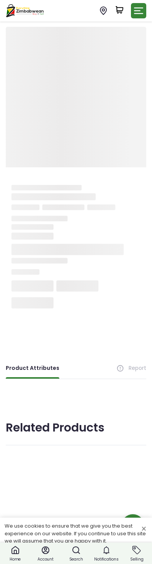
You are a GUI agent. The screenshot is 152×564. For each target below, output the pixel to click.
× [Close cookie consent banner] (144, 529)
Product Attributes (32, 368)
